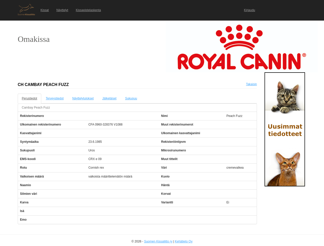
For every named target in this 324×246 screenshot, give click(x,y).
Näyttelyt (62, 10)
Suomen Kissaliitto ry (158, 241)
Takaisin (251, 84)
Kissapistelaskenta (88, 10)
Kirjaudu (249, 10)
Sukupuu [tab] (131, 98)
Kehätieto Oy (183, 241)
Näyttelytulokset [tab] (83, 98)
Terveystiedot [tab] (55, 98)
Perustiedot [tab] (29, 98)
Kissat (44, 10)
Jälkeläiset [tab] (109, 98)
